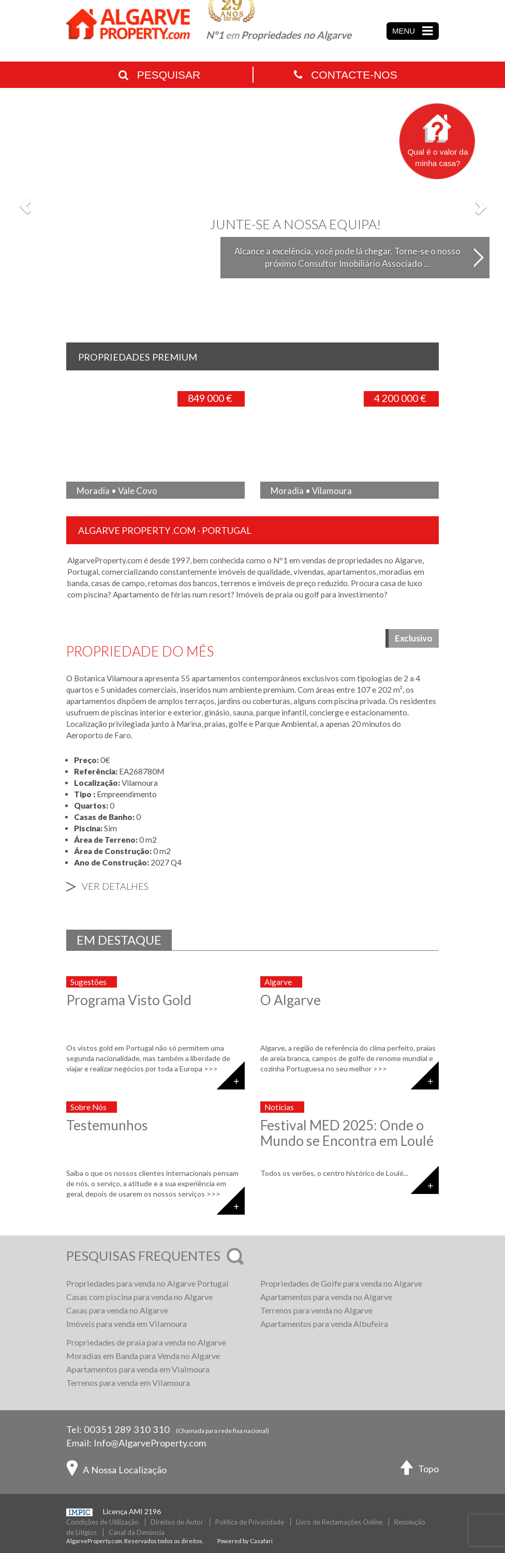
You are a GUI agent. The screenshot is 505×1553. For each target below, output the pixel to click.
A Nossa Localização (116, 1471)
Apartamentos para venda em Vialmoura (138, 1369)
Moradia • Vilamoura (311, 490)
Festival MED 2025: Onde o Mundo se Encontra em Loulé (347, 1132)
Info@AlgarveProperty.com (150, 1443)
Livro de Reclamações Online (339, 1522)
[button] (25, 206)
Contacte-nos (345, 75)
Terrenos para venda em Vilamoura (128, 1382)
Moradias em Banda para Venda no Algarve (143, 1356)
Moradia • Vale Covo (117, 490)
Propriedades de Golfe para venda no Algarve (341, 1283)
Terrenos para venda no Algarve (316, 1310)
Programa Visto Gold (128, 1000)
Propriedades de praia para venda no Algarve (146, 1342)
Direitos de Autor (177, 1522)
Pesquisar (159, 75)
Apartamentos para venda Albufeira (324, 1323)
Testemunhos (107, 1125)
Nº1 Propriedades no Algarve (278, 35)
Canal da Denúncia (137, 1532)
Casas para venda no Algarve (117, 1310)
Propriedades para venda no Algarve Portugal (147, 1283)
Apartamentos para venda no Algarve (326, 1297)
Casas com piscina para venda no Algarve (139, 1297)
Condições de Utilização (102, 1522)
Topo (419, 1470)
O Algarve (290, 1000)
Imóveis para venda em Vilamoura (126, 1323)
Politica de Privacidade (249, 1522)
